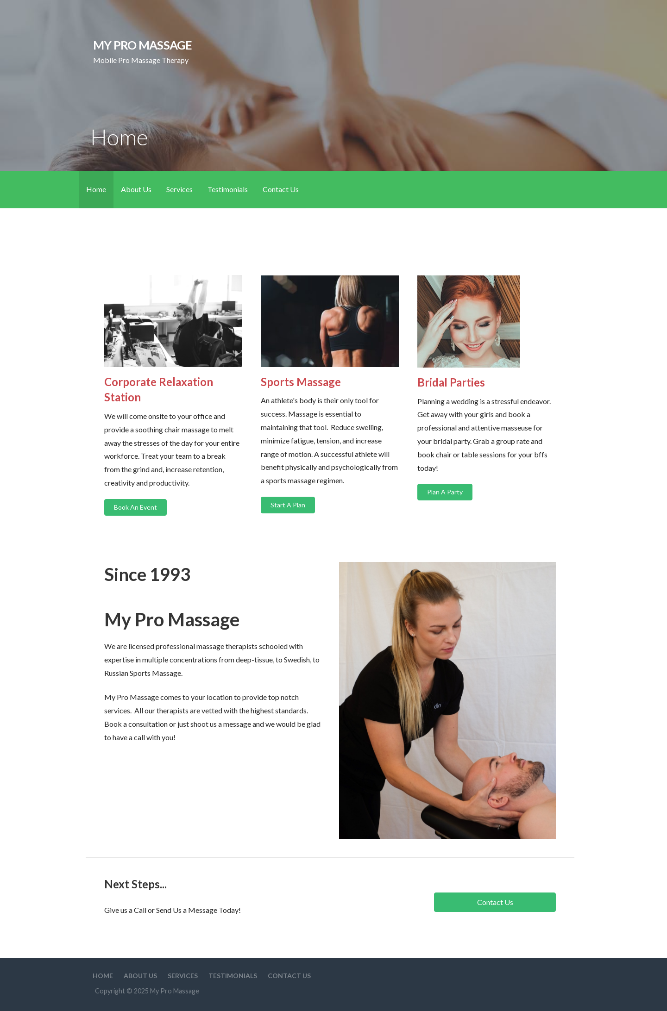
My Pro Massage (142, 45)
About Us (136, 189)
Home (96, 189)
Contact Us (281, 189)
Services (179, 189)
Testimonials (228, 189)
